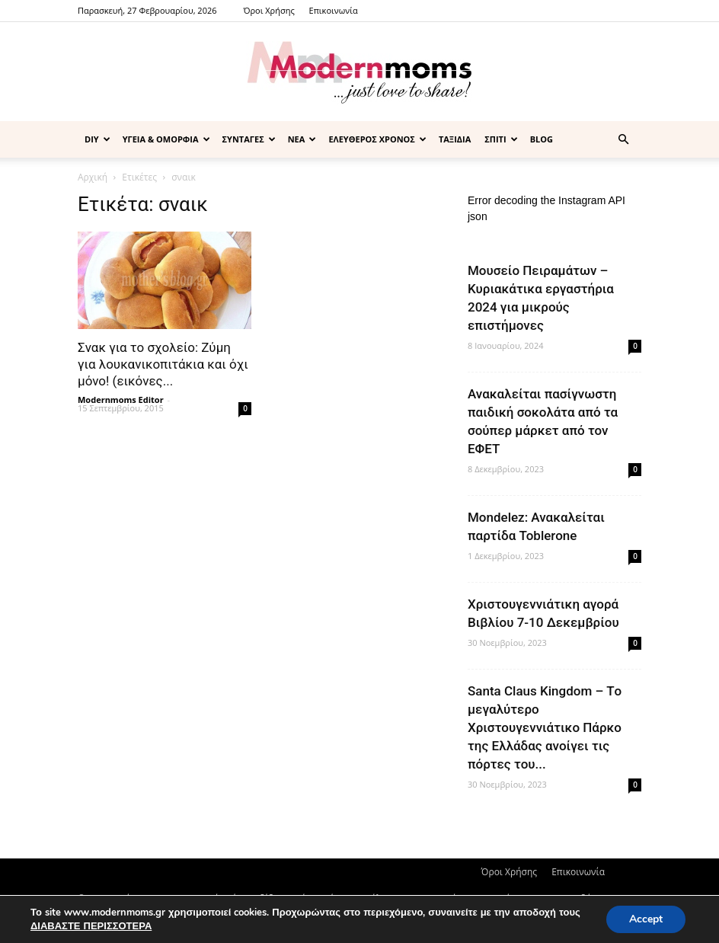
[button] (623, 140)
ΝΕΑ (302, 139)
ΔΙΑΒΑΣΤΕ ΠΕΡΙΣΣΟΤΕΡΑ (91, 926)
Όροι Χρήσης (268, 10)
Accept (646, 919)
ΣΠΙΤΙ (500, 139)
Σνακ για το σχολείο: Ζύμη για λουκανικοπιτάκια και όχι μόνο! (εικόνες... (163, 364)
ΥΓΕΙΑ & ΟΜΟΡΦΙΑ (166, 139)
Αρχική (92, 177)
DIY (97, 139)
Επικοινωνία (333, 10)
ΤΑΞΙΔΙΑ (455, 139)
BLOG (541, 139)
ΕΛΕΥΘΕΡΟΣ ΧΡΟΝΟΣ (377, 139)
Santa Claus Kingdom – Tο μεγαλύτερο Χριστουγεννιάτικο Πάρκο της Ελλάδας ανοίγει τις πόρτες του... (545, 727)
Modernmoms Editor (121, 399)
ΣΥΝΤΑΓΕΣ (249, 139)
